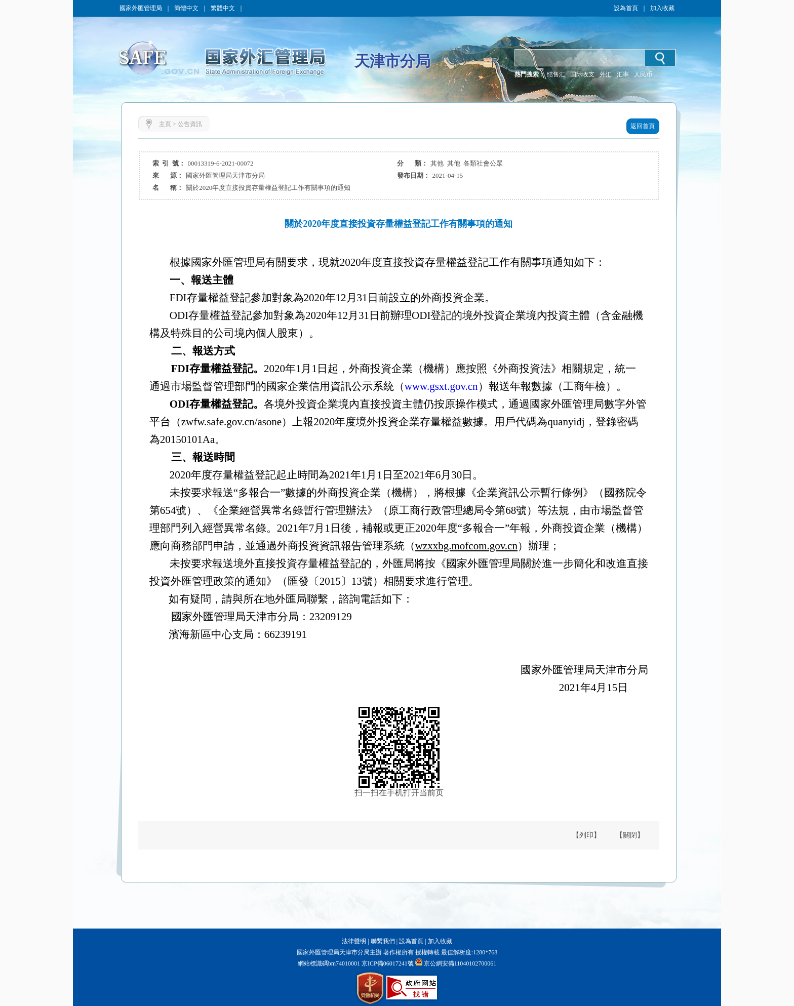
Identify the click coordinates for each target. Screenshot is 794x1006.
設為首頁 (626, 8)
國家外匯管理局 (141, 8)
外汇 (606, 74)
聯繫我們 (383, 941)
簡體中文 (186, 8)
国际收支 (582, 74)
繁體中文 (223, 8)
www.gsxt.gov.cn (441, 386)
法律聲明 (354, 941)
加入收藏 (662, 8)
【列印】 (586, 835)
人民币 (643, 74)
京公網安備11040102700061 (460, 963)
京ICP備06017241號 (387, 963)
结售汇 (556, 74)
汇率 (623, 74)
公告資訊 (190, 124)
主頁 (165, 124)
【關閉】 (630, 835)
